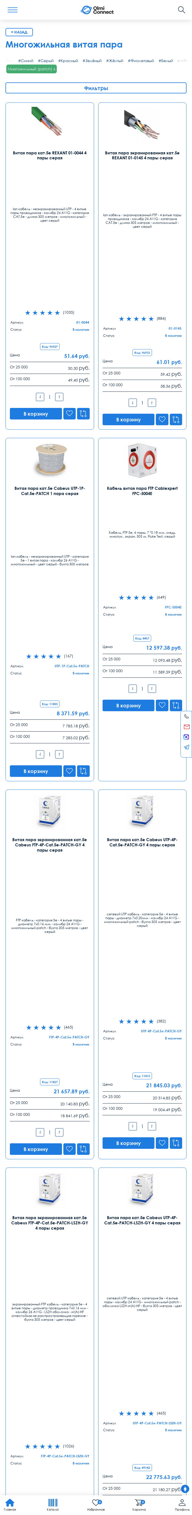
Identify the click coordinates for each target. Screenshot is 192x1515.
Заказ (72, 1407)
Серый (47, 60)
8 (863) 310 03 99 (114, 1339)
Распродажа (93, 1407)
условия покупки (148, 1422)
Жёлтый (116, 60)
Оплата (34, 1407)
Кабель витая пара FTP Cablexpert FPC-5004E (142, 344)
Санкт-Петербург (116, 1291)
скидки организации (127, 1428)
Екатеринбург (18, 1331)
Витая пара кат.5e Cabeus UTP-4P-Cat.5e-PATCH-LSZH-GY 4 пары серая (142, 724)
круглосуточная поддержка (29, 1422)
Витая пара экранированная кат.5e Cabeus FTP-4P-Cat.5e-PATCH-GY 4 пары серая (49, 532)
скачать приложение (113, 1422)
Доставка (14, 1407)
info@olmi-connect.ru (25, 1317)
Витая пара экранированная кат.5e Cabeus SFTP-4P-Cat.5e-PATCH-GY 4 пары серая (49, 925)
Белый (167, 60)
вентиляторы (59, 1434)
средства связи (94, 1428)
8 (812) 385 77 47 (114, 1299)
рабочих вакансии (145, 1434)
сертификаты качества (26, 1434)
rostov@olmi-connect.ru (121, 1357)
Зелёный (93, 60)
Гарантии (54, 1407)
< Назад (19, 32)
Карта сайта (82, 1477)
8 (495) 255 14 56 (21, 1299)
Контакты (18, 1279)
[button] (183, 60)
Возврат (158, 1407)
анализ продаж (65, 1428)
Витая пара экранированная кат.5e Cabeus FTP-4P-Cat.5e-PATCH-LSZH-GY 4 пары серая (49, 726)
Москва (13, 1291)
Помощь (117, 1407)
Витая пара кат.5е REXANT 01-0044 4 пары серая (49, 155)
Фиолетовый (142, 60)
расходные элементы (73, 1422)
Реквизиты (138, 1407)
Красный (69, 60)
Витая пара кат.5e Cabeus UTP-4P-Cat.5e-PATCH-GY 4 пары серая (142, 530)
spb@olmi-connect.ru (119, 1317)
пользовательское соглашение (100, 1434)
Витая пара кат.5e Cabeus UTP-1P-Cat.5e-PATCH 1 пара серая (50, 344)
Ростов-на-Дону (115, 1331)
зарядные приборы (22, 1440)
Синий (27, 60)
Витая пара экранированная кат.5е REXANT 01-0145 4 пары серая (142, 155)
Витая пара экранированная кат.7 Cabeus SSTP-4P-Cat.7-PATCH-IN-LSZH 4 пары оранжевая (142, 925)
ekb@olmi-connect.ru (25, 1357)
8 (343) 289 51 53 (21, 1339)
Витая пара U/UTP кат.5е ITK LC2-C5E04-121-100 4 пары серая (50, 1116)
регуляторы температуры (27, 1428)
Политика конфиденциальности (31, 1477)
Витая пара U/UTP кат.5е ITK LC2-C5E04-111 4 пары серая (142, 1116)
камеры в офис (161, 1428)
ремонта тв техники (58, 1440)
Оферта (178, 1407)
